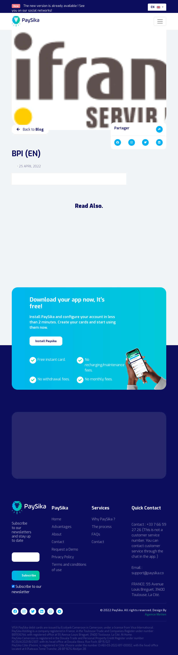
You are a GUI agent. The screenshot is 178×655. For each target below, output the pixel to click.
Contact (58, 541)
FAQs (96, 534)
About (56, 534)
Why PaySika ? (103, 519)
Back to (30, 129)
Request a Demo (65, 549)
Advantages (61, 526)
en (156, 7)
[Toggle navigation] (160, 21)
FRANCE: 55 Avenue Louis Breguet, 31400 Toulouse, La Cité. (148, 589)
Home (56, 519)
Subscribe (29, 575)
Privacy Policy (63, 557)
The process (102, 526)
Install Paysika (46, 341)
